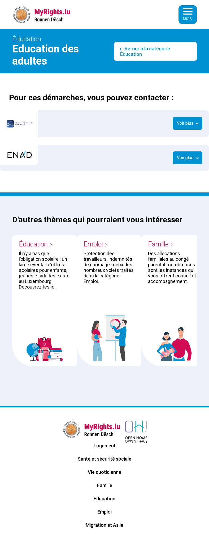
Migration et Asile (104, 525)
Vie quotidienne (104, 472)
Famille (158, 244)
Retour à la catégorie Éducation (145, 51)
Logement (105, 445)
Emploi (93, 244)
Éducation (33, 244)
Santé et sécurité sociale (104, 459)
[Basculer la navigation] (188, 14)
